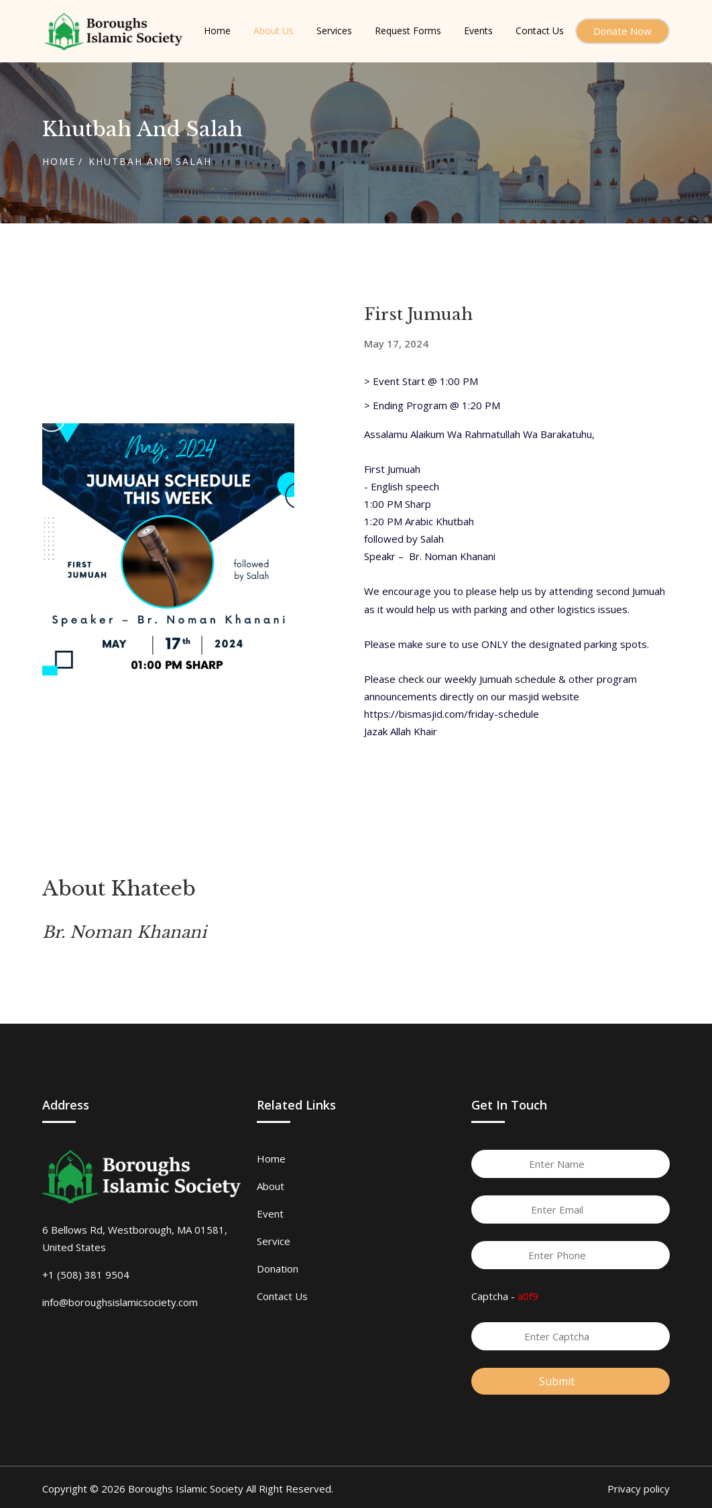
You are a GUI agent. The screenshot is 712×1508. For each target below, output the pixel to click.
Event (270, 1213)
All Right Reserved (288, 1488)
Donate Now (622, 31)
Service (273, 1241)
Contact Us (282, 1296)
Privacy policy (638, 1488)
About (270, 1186)
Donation (277, 1268)
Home (59, 161)
